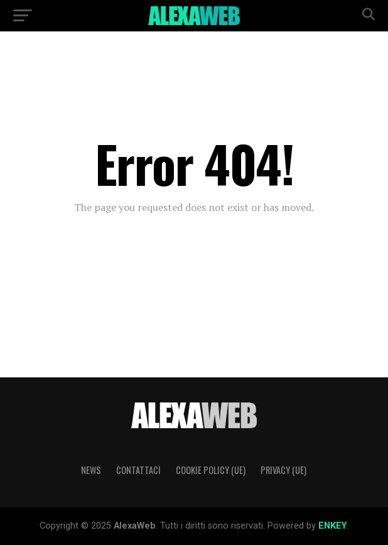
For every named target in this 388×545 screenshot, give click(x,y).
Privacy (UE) (283, 470)
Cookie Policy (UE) (210, 470)
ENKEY (332, 526)
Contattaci (138, 470)
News (91, 470)
